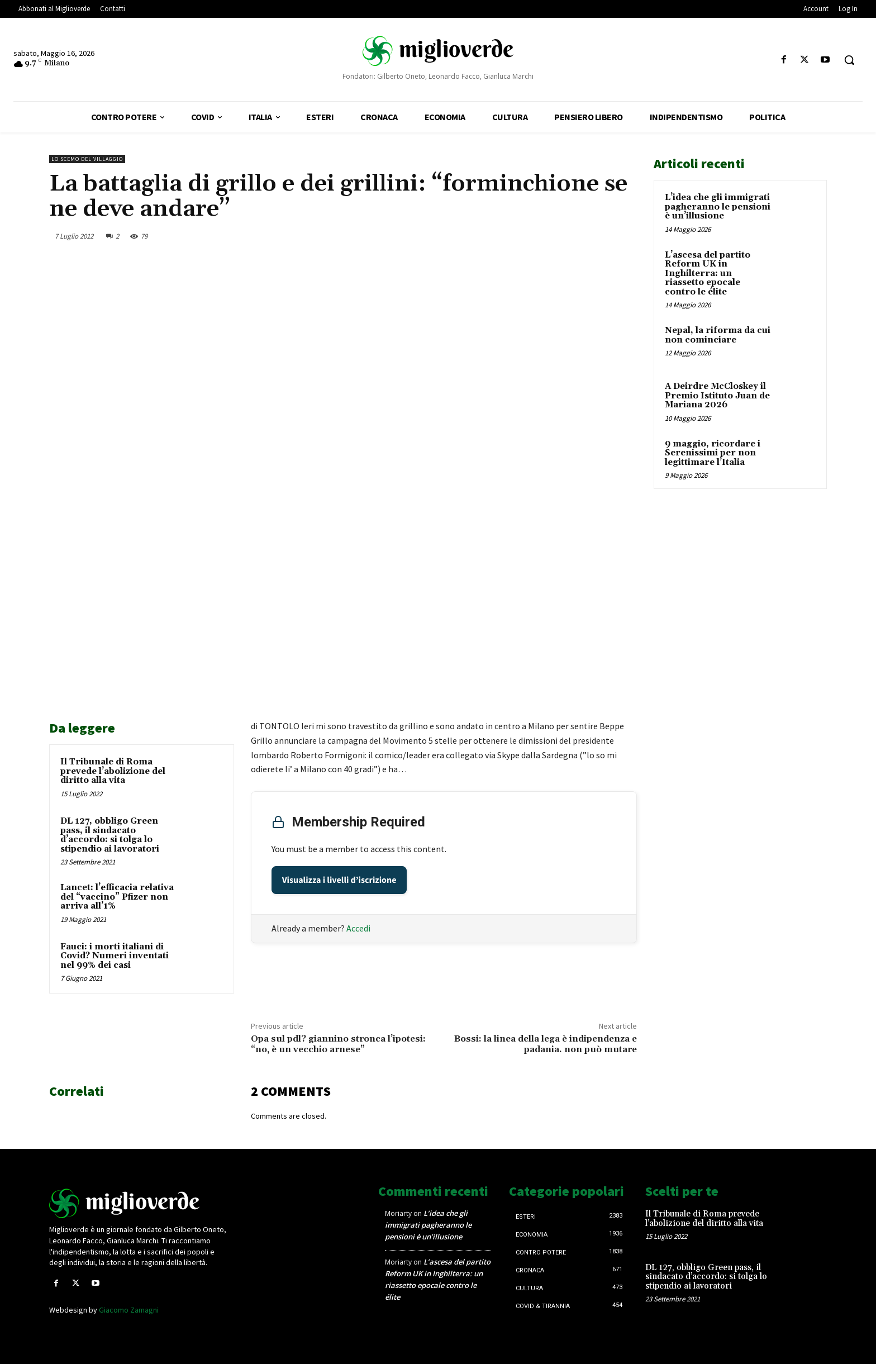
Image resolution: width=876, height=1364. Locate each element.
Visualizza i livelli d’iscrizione (339, 880)
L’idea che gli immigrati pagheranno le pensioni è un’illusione (717, 206)
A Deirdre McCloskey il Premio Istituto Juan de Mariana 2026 (717, 395)
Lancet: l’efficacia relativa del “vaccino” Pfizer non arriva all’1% (117, 896)
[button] (849, 59)
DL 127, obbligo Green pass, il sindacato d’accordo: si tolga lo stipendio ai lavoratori (109, 835)
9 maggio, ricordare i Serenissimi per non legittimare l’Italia (712, 453)
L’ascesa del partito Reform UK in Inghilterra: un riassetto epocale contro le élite (707, 273)
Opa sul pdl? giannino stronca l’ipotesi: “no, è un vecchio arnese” (338, 1044)
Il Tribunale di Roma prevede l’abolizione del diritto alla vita (112, 771)
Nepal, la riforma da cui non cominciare (717, 335)
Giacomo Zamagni (129, 1310)
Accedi (358, 928)
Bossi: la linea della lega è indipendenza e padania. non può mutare (545, 1044)
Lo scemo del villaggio (87, 159)
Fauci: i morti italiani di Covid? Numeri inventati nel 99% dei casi (114, 956)
